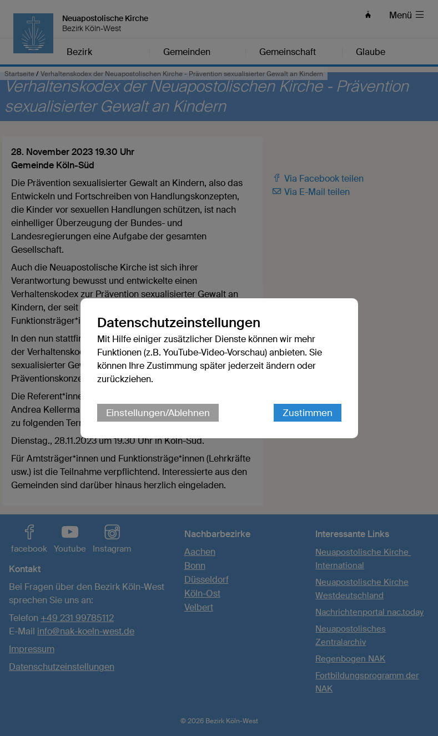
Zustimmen (308, 413)
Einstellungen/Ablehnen (158, 413)
